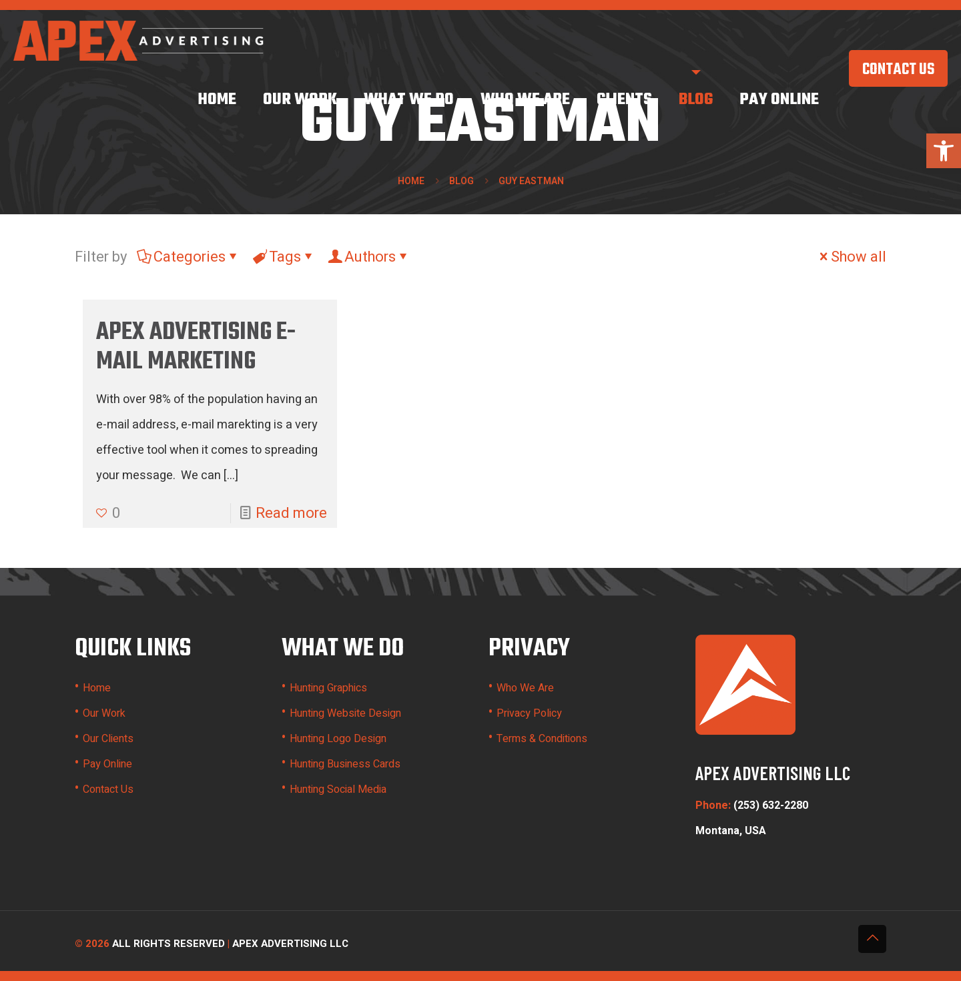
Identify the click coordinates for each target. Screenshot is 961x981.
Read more (291, 513)
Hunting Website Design (345, 713)
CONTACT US (898, 70)
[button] (943, 150)
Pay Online (107, 764)
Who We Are (525, 688)
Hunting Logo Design (338, 739)
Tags (284, 257)
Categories (188, 257)
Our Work (104, 713)
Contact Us (108, 789)
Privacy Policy (529, 713)
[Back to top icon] (872, 939)
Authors (369, 257)
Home (411, 181)
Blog (461, 181)
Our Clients (108, 739)
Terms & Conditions (542, 739)
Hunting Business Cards (345, 764)
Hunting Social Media (338, 789)
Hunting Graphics (328, 688)
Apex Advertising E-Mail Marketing (196, 347)
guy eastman (531, 181)
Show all (851, 257)
